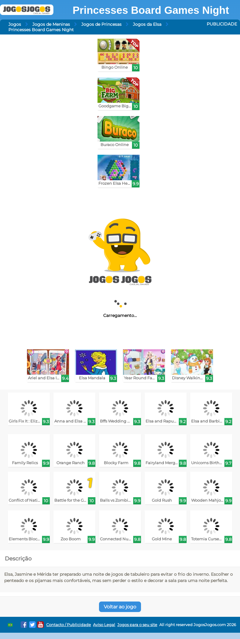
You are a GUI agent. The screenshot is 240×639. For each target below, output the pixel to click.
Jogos (14, 24)
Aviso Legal (104, 625)
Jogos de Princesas (101, 24)
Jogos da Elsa (147, 24)
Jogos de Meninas (51, 24)
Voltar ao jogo (120, 607)
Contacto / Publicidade (68, 625)
